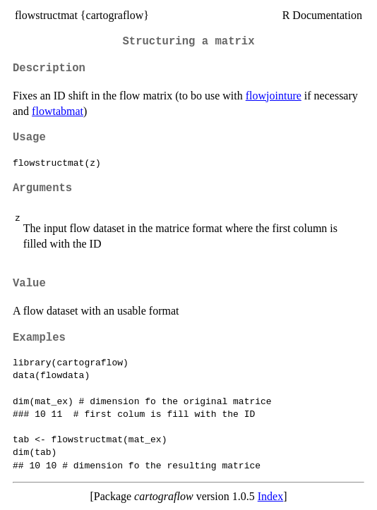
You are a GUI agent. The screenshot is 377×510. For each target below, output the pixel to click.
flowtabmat (57, 111)
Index (270, 496)
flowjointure (273, 96)
